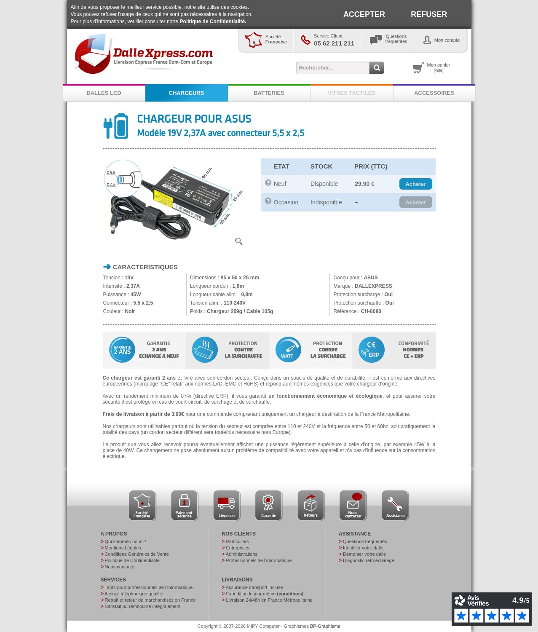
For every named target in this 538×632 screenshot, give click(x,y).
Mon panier (438, 67)
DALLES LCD (103, 93)
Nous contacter (120, 566)
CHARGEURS (186, 93)
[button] (415, 184)
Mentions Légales (123, 547)
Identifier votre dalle (363, 547)
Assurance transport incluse (254, 587)
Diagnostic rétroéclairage (368, 560)
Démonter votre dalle (364, 554)
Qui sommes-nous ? (125, 541)
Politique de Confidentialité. (213, 21)
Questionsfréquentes (396, 39)
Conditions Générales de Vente (137, 554)
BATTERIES (269, 93)
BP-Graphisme (325, 626)
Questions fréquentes (365, 541)
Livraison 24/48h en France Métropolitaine (269, 600)
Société (276, 39)
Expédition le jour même (264, 593)
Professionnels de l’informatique (259, 560)
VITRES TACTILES (351, 93)
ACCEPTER (364, 14)
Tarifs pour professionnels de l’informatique (148, 587)
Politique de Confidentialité (132, 560)
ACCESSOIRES (434, 93)
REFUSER (429, 14)
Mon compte (447, 40)
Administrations (241, 554)
